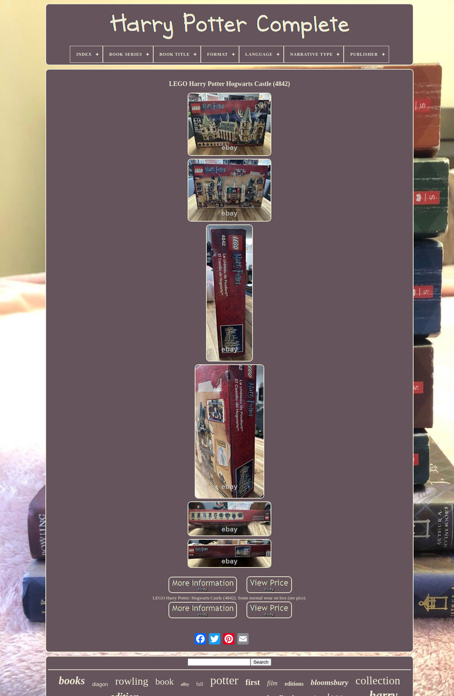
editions (294, 684)
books (72, 680)
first (252, 682)
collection (377, 680)
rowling (131, 681)
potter (224, 680)
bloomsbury (329, 682)
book (164, 681)
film (272, 683)
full (199, 684)
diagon (100, 684)
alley (185, 684)
